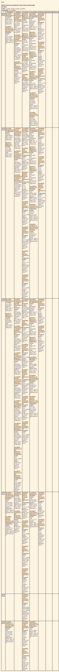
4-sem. (8, 8)
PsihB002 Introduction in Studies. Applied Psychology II (18, 17)
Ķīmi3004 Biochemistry (10, 14)
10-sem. (22, 8)
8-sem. (17, 8)
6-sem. (13, 8)
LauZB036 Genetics (25, 129)
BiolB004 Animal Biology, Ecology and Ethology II (34, 74)
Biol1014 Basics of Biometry (25, 15)
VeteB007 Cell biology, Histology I (25, 76)
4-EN (13, 10)
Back (2, 2)
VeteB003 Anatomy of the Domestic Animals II (10, 29)
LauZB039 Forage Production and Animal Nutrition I (17, 131)
